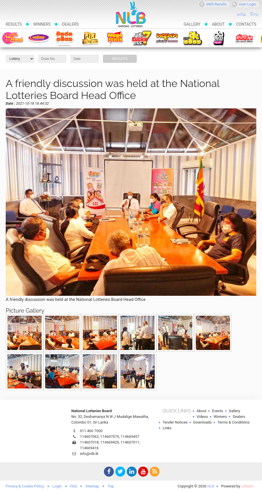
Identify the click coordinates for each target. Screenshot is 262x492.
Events (217, 411)
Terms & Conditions (233, 422)
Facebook (108, 472)
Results (14, 24)
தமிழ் (241, 14)
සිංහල (254, 14)
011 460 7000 (91, 431)
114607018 (89, 442)
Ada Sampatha (192, 38)
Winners (42, 24)
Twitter (119, 472)
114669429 (109, 442)
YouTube (142, 472)
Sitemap (92, 486)
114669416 (89, 448)
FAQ (73, 486)
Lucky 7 (141, 38)
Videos (202, 416)
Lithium (247, 486)
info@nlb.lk (89, 453)
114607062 (89, 436)
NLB (210, 486)
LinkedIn (131, 472)
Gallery (192, 24)
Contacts (246, 24)
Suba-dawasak (12, 38)
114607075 (109, 436)
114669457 (130, 436)
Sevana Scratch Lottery (244, 38)
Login (57, 486)
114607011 (130, 442)
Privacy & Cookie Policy (25, 486)
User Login (244, 4)
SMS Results (213, 4)
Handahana (167, 38)
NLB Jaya (218, 38)
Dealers (70, 24)
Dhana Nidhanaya (90, 38)
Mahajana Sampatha (64, 38)
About (218, 24)
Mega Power (115, 38)
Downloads (202, 422)
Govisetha (38, 38)
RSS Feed (154, 472)
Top (111, 486)
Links (167, 428)
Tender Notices (175, 422)
